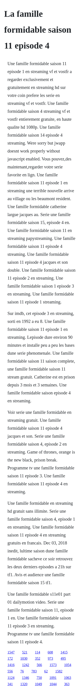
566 (39, 665)
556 (10, 671)
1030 (23, 658)
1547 (11, 652)
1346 (25, 678)
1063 (67, 678)
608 (50, 652)
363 (66, 684)
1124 (11, 678)
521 (24, 652)
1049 (38, 684)
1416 (11, 665)
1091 (52, 678)
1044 (53, 684)
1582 (58, 671)
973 (50, 658)
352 (37, 658)
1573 (53, 665)
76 (22, 671)
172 (10, 658)
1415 (64, 652)
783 (34, 671)
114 (37, 652)
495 (63, 658)
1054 (67, 665)
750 (39, 678)
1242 (25, 665)
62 (46, 671)
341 (10, 684)
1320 (23, 684)
